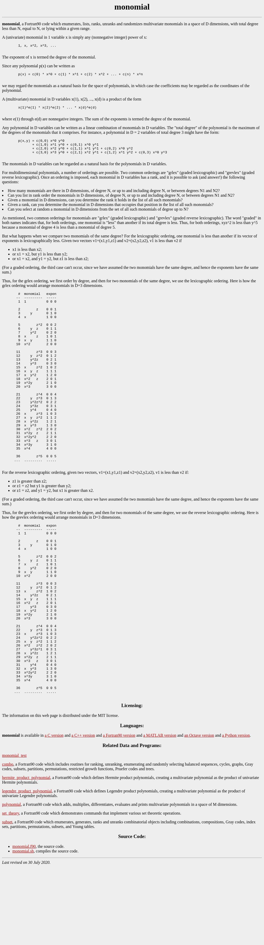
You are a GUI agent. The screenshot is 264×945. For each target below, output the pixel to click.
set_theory (10, 891)
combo (7, 842)
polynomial (11, 882)
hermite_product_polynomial (26, 855)
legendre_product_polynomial (27, 869)
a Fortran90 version (119, 813)
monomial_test (14, 833)
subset (7, 900)
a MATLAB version (159, 813)
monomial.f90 (24, 924)
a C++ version (83, 813)
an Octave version (199, 813)
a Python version (236, 813)
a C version (54, 813)
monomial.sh (23, 929)
